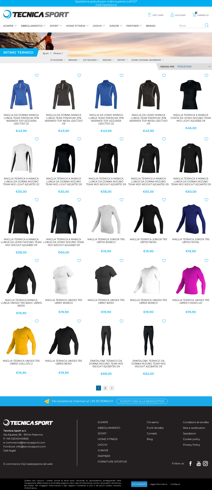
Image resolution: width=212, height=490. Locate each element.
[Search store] (194, 26)
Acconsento (139, 484)
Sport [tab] (121, 60)
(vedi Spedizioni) (106, 4)
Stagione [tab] (56, 60)
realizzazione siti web (39, 464)
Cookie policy (191, 439)
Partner (132, 25)
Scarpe (8, 25)
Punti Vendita (155, 427)
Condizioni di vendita (196, 422)
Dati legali (9, 450)
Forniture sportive (112, 461)
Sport (54, 25)
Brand (150, 25)
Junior (114, 25)
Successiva (111, 388)
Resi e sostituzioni (194, 427)
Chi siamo (153, 422)
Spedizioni (189, 433)
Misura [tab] (107, 60)
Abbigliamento (31, 25)
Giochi (97, 25)
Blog (150, 439)
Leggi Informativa (158, 484)
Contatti (152, 433)
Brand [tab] (72, 60)
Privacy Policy (191, 444)
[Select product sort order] (193, 66)
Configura (175, 484)
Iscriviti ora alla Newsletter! (142, 401)
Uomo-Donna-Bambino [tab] (146, 60)
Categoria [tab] (90, 60)
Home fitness (75, 25)
